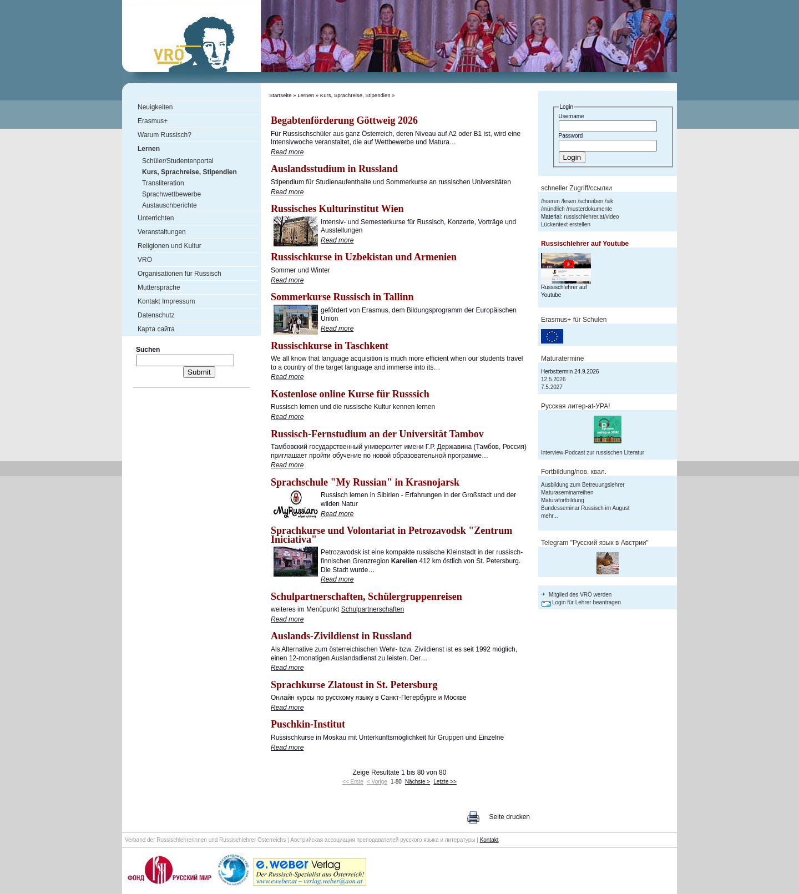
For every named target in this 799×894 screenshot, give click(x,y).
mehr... (549, 516)
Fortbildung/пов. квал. (573, 472)
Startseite (280, 95)
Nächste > (417, 782)
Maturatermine (562, 358)
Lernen (305, 95)
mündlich (554, 209)
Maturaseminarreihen (567, 492)
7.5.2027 (552, 387)
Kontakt (489, 840)
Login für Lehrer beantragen (586, 602)
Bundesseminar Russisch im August (585, 508)
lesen (569, 201)
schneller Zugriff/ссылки (576, 188)
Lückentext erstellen (565, 224)
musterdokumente (590, 209)
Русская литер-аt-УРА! (575, 406)
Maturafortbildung (562, 500)
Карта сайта (156, 329)
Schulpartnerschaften (372, 609)
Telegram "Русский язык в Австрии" (595, 543)
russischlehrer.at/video (591, 217)
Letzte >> (445, 782)
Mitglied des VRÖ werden (580, 595)
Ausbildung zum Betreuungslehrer (583, 485)
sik (609, 201)
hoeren (551, 201)
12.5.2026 (553, 379)
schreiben (591, 201)
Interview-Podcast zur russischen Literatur (592, 452)
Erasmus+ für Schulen (573, 320)
